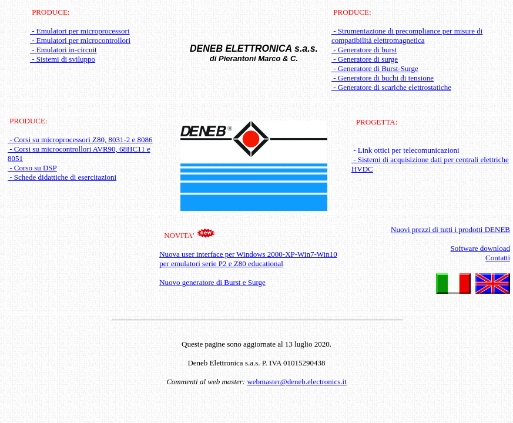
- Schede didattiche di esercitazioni (62, 177)
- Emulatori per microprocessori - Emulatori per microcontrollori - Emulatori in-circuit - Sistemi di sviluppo (80, 44)
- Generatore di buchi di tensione (382, 77)
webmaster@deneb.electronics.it (296, 381)
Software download (480, 248)
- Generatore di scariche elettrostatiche (391, 87)
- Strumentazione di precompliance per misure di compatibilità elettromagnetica (406, 35)
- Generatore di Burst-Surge (374, 68)
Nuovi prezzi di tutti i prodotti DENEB (450, 229)
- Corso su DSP (32, 167)
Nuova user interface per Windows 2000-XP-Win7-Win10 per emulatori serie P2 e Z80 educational (248, 259)
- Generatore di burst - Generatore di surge (364, 54)
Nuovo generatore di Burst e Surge (212, 282)
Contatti (497, 257)
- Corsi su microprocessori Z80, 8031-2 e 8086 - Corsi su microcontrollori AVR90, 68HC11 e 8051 (80, 149)
